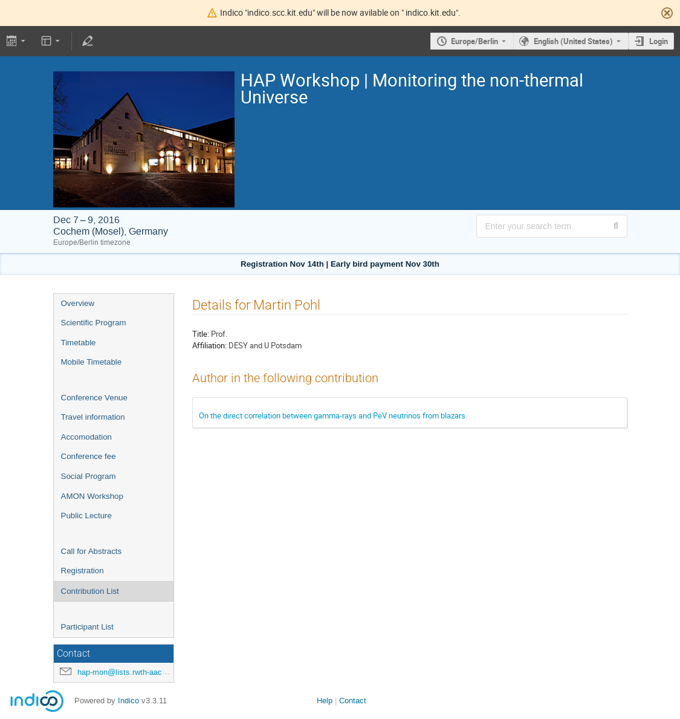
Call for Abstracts (91, 551)
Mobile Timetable (91, 361)
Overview (78, 303)
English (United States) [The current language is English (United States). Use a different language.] (573, 41)
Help (324, 700)
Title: (200, 333)
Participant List (87, 626)
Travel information (93, 416)
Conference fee (88, 456)
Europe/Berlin (474, 41)
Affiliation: (209, 345)
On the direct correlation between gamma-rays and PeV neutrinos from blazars (332, 415)
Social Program (88, 476)
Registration (82, 570)
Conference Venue (94, 397)
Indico (128, 700)
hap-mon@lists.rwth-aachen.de (131, 672)
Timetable (78, 342)
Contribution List (90, 591)
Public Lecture (86, 515)
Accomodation (86, 436)
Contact (352, 700)
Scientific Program (93, 322)
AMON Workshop (92, 496)
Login (658, 41)
